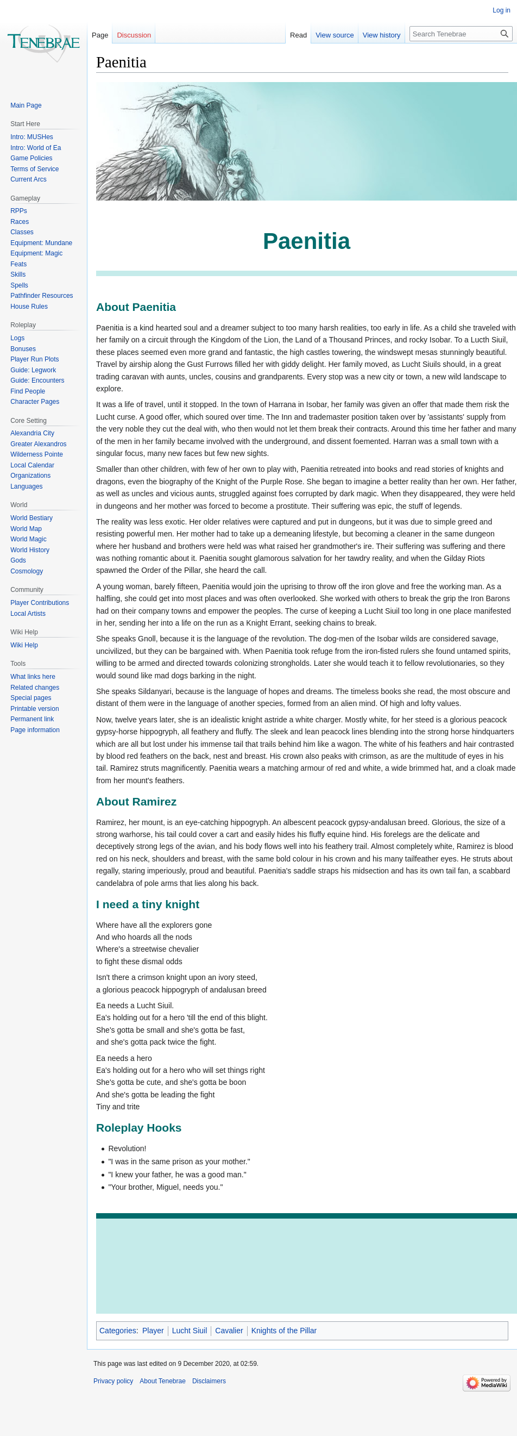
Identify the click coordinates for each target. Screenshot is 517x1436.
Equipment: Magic (36, 253)
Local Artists (28, 613)
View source (326, 35)
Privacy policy (113, 1381)
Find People (27, 391)
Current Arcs (28, 179)
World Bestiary (31, 518)
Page (100, 35)
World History (29, 550)
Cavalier (229, 1330)
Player (153, 1330)
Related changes (34, 687)
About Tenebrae (163, 1381)
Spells (19, 285)
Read (289, 35)
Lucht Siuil (189, 1330)
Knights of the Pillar (284, 1330)
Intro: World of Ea (35, 148)
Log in (501, 10)
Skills (18, 274)
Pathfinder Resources (41, 295)
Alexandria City (32, 433)
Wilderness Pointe (36, 454)
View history (373, 35)
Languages (26, 486)
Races (19, 222)
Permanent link (32, 719)
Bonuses (23, 349)
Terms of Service (34, 169)
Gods (18, 560)
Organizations (30, 475)
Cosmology (26, 571)
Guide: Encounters (37, 380)
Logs (17, 338)
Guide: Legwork (33, 370)
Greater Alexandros (38, 444)
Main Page (25, 105)
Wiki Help (24, 645)
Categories (117, 1330)
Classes (22, 232)
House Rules (29, 306)
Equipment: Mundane (41, 243)
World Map (26, 529)
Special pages (30, 698)
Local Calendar (32, 465)
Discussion (134, 35)
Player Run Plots (34, 359)
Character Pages (34, 401)
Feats (18, 264)
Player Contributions (39, 603)
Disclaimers (209, 1381)
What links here (32, 676)
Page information (35, 730)
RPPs (18, 211)
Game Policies (31, 158)
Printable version (34, 709)
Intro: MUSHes (31, 137)
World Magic (28, 539)
